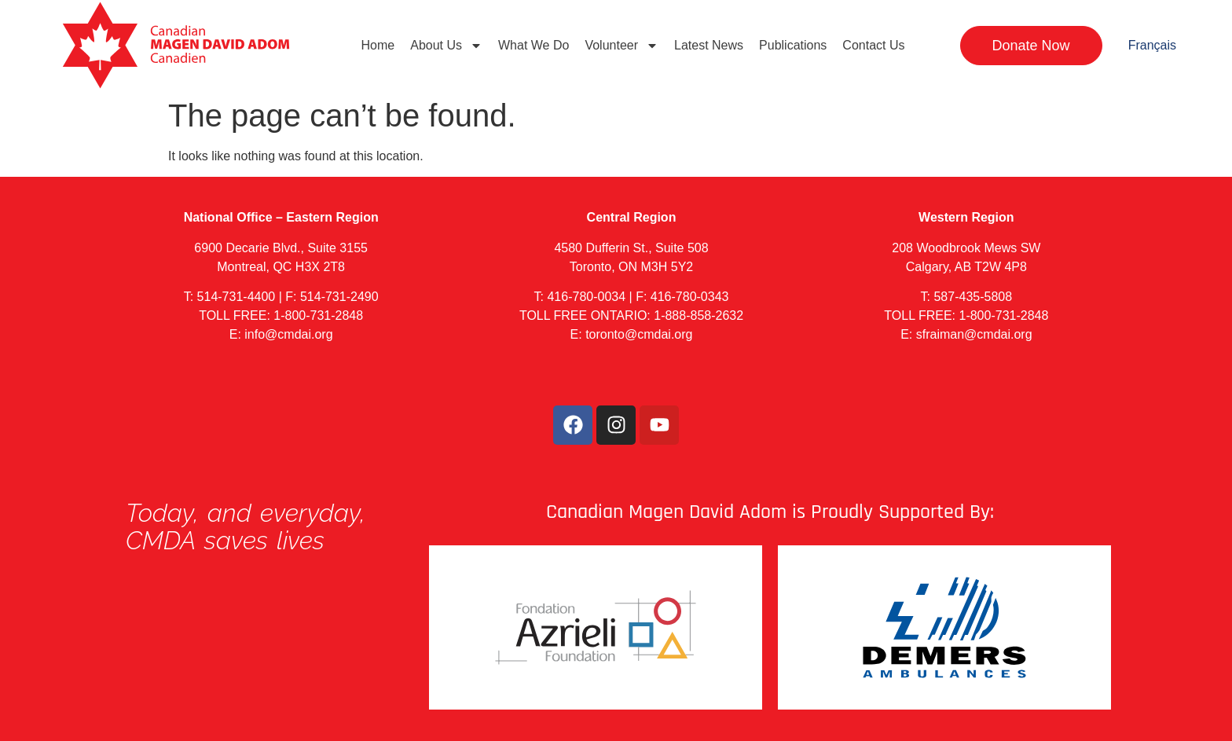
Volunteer (621, 45)
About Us (446, 45)
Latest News (708, 45)
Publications (793, 45)
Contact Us (873, 45)
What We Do (533, 45)
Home (378, 45)
